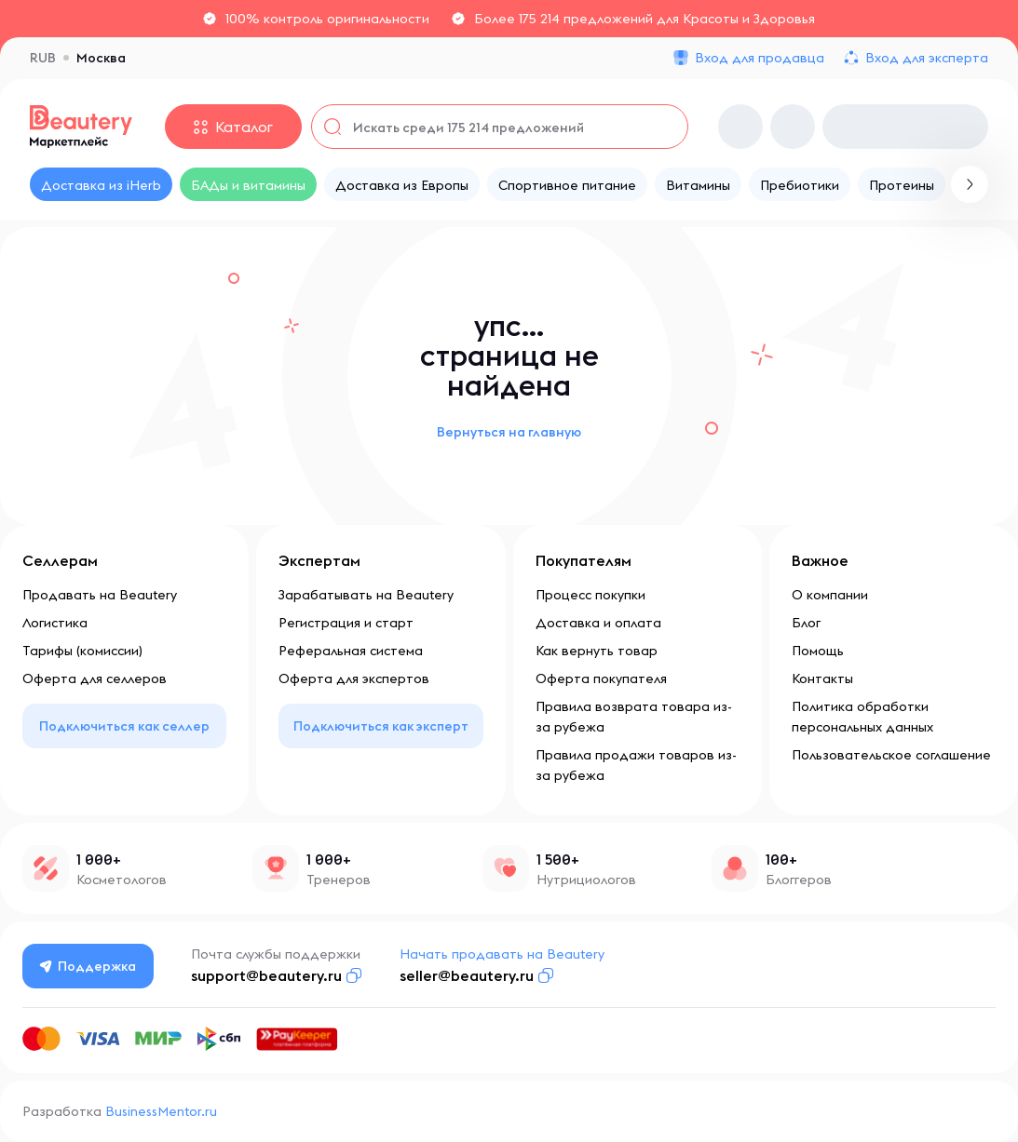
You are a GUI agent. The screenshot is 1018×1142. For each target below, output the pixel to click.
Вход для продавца (759, 57)
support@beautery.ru (266, 975)
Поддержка (88, 966)
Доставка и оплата (598, 622)
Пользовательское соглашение (891, 754)
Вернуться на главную (509, 431)
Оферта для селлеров (94, 678)
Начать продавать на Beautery (502, 954)
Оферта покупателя (601, 678)
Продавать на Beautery (99, 594)
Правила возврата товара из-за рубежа (634, 716)
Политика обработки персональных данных (862, 716)
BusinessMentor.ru (161, 1111)
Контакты (822, 678)
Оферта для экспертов (353, 678)
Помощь (818, 650)
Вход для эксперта (926, 57)
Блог (806, 622)
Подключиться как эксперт (380, 726)
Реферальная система (350, 650)
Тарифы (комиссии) (82, 650)
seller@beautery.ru (467, 975)
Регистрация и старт (346, 622)
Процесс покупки (590, 594)
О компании (830, 594)
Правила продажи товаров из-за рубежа (636, 765)
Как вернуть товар (597, 650)
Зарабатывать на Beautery (366, 594)
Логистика (55, 622)
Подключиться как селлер (124, 726)
